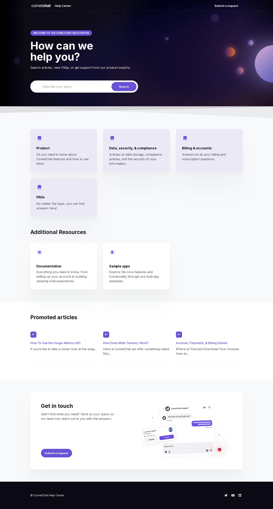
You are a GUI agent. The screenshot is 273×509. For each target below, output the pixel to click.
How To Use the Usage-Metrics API (55, 343)
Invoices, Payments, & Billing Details (201, 343)
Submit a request (226, 5)
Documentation (48, 266)
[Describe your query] (84, 86)
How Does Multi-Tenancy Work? (126, 343)
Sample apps (119, 266)
